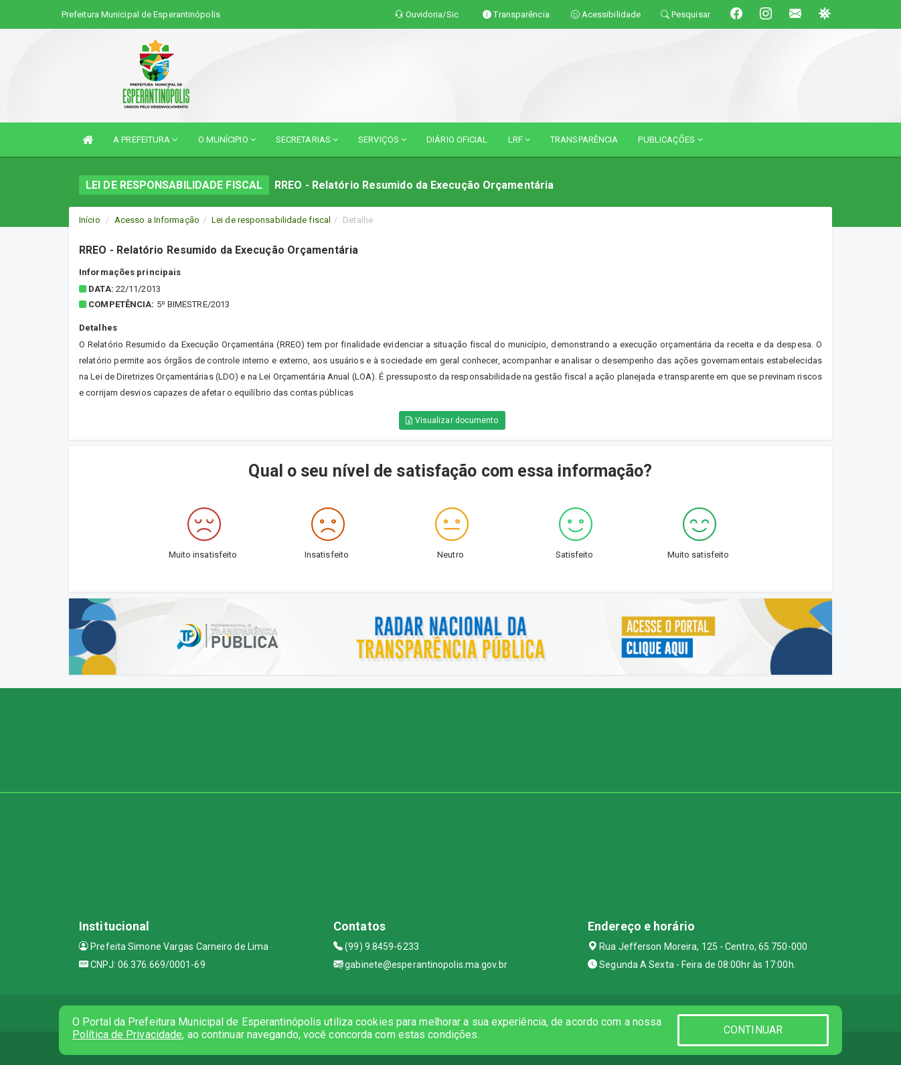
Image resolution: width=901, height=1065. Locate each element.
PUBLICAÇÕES (670, 140)
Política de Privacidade (127, 1034)
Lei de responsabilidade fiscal (271, 220)
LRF (519, 140)
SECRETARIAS (307, 140)
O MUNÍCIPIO (227, 140)
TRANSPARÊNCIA (584, 140)
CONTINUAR (753, 1029)
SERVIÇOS (382, 140)
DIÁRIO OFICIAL (456, 140)
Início (89, 220)
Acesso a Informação (156, 220)
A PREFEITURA (145, 140)
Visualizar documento (452, 420)
